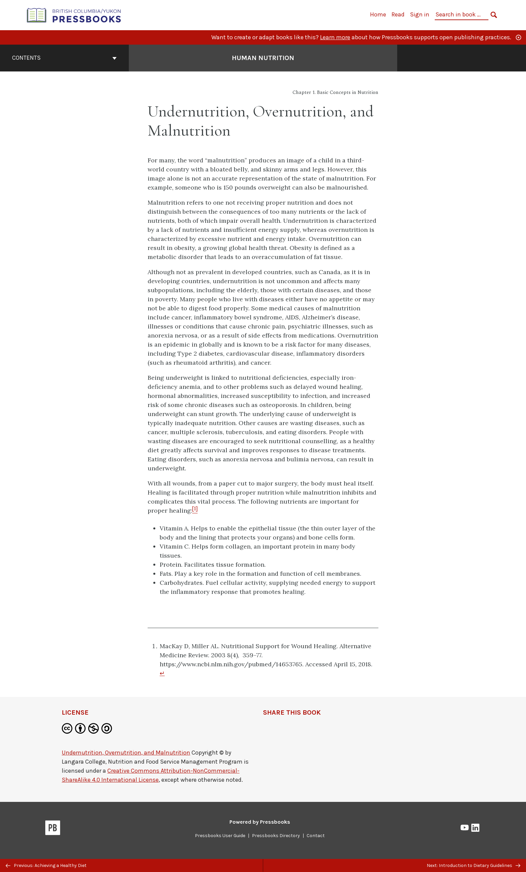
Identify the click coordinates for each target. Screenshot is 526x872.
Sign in (419, 14)
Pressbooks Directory (276, 835)
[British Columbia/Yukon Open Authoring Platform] (74, 14)
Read (398, 14)
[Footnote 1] (195, 510)
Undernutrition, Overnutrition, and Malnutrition (126, 752)
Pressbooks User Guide (220, 835)
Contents (64, 57)
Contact (316, 835)
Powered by (259, 822)
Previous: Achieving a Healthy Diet (46, 865)
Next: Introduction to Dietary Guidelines (473, 865)
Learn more (335, 37)
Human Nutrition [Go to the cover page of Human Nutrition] (263, 58)
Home (378, 14)
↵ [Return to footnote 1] (162, 673)
